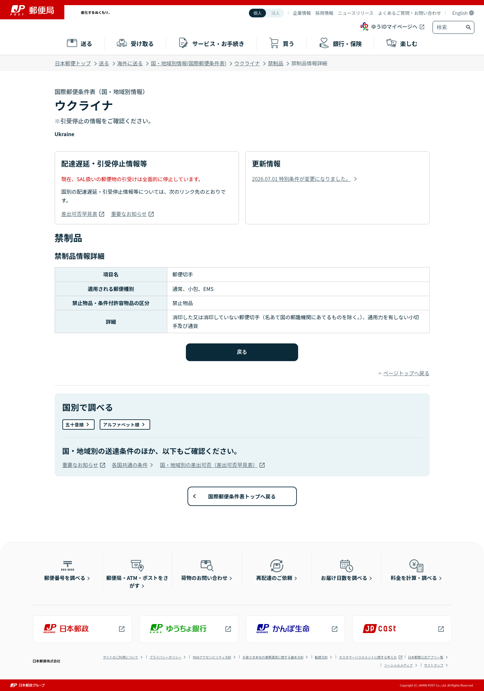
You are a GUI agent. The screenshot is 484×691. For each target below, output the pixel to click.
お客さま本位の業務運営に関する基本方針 (273, 657)
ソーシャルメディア (398, 665)
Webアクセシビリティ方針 (212, 657)
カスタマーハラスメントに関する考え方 (368, 657)
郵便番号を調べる (64, 570)
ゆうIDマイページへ (388, 26)
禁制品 (275, 63)
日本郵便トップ (73, 63)
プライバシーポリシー (166, 657)
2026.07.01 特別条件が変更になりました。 (301, 178)
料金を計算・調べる (414, 570)
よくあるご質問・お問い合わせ (409, 13)
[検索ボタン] (469, 27)
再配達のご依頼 (274, 570)
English (460, 13)
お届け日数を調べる (344, 570)
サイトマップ (433, 665)
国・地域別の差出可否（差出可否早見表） (209, 465)
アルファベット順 (121, 424)
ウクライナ (247, 63)
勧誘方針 (321, 657)
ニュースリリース (356, 13)
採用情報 (324, 13)
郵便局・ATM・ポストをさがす (137, 573)
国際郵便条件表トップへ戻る (242, 496)
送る (104, 63)
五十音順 (75, 424)
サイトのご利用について (120, 657)
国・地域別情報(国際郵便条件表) (188, 63)
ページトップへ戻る (406, 373)
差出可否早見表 (79, 214)
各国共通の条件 (130, 465)
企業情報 (302, 13)
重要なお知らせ (129, 214)
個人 (257, 13)
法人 (275, 13)
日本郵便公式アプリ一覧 (425, 657)
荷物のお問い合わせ (204, 570)
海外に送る (130, 63)
